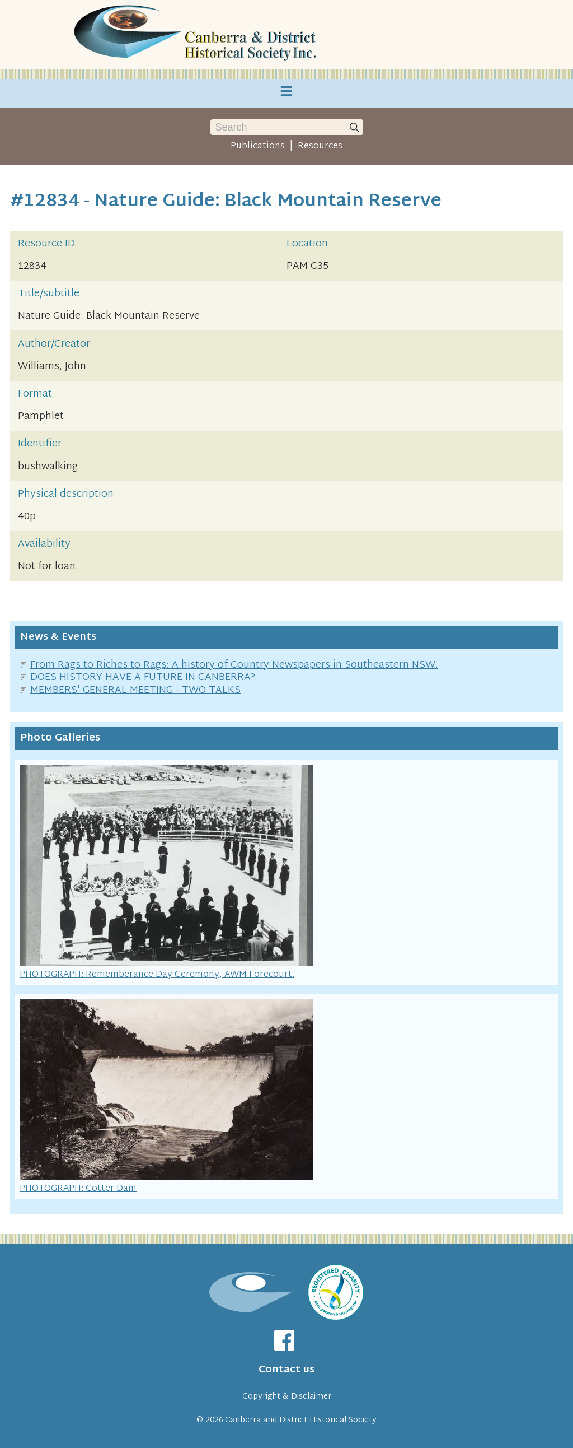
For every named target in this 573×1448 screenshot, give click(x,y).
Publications (258, 146)
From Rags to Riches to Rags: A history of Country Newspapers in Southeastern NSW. (234, 665)
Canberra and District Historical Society (301, 1420)
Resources (320, 146)
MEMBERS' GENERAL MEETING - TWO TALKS (135, 690)
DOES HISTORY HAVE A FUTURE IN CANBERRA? (142, 677)
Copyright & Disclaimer (286, 1396)
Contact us (286, 1370)
